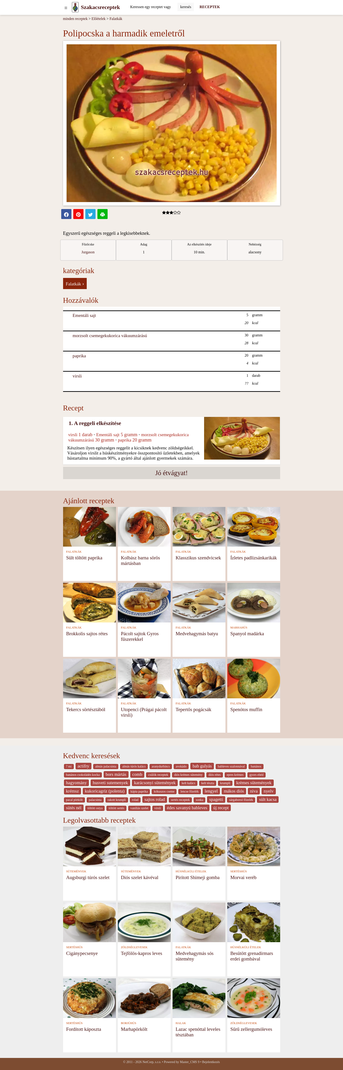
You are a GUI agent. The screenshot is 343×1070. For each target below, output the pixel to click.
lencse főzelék (189, 791)
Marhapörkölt (134, 1029)
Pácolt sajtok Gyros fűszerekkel (140, 636)
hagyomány (76, 782)
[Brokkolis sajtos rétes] (89, 602)
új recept (221, 807)
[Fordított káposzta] (89, 998)
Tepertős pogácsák (193, 709)
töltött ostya (95, 808)
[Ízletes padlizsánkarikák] (253, 526)
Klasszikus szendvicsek (198, 557)
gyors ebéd (256, 775)
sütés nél (74, 807)
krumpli (225, 783)
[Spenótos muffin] (253, 678)
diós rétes (214, 775)
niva (254, 791)
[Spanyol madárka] (253, 602)
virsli (157, 808)
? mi (69, 766)
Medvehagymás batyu (197, 633)
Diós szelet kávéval (139, 877)
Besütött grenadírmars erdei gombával (251, 956)
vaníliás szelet (139, 808)
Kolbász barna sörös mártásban (140, 560)
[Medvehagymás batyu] (199, 602)
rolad (135, 800)
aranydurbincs (161, 766)
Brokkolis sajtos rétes (87, 633)
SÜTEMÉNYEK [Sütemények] (76, 871)
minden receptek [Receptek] (75, 19)
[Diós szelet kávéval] (144, 846)
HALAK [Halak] (181, 1023)
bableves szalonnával (231, 766)
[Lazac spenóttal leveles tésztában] (199, 998)
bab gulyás (202, 766)
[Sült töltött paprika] (89, 526)
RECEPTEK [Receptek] (209, 7)
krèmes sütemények (254, 782)
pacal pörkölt (74, 800)
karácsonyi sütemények (155, 782)
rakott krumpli (117, 800)
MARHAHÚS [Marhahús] (238, 627)
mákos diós (234, 791)
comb (137, 774)
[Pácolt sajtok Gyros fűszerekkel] (144, 602)
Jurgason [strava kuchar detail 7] (88, 252)
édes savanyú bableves (187, 807)
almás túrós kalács (134, 766)
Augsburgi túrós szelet (87, 877)
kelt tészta (207, 783)
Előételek (99, 19)
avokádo (181, 766)
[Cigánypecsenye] (89, 922)
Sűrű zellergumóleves (251, 1029)
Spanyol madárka (247, 633)
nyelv (269, 791)
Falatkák (115, 19)
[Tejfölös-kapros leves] (144, 922)
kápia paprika (139, 791)
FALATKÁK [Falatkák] (74, 551)
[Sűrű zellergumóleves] (253, 998)
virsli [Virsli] (77, 376)
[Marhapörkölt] (144, 998)
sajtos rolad (154, 799)
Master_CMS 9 (189, 1062)
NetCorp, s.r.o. (151, 1062)
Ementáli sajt (84, 315)
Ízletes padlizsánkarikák (253, 557)
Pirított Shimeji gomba (198, 877)
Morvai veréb (243, 877)
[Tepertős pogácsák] (199, 678)
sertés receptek (180, 800)
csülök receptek (158, 775)
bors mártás (116, 774)
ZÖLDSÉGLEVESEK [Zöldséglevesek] (134, 947)
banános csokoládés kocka (83, 775)
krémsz (72, 791)
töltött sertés (116, 808)
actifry (83, 766)
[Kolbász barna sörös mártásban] (144, 526)
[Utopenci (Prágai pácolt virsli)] (144, 678)
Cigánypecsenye (82, 953)
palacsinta (95, 800)
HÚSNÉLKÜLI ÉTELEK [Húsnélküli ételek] (191, 871)
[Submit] (185, 7)
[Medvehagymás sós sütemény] (199, 922)
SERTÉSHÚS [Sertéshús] (238, 871)
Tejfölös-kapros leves (141, 953)
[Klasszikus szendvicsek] (199, 526)
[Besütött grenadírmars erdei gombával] (253, 922)
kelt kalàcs (188, 783)
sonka (199, 800)
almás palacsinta (105, 766)
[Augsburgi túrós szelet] (89, 846)
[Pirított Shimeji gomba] (199, 846)
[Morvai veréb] (253, 846)
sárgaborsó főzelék (241, 800)
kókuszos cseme (164, 791)
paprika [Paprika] (79, 355)
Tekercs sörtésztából (85, 709)
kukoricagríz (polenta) (105, 791)
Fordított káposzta (83, 1029)
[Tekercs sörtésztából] (89, 678)
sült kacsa (267, 799)
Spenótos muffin (246, 709)
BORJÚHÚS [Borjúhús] (128, 1023)
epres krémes (235, 775)
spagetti (216, 799)
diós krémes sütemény (188, 775)
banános (256, 766)
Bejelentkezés (211, 1062)
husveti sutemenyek (110, 782)
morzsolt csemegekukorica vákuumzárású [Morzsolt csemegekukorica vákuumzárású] (110, 335)
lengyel (211, 791)
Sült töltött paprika (84, 557)
